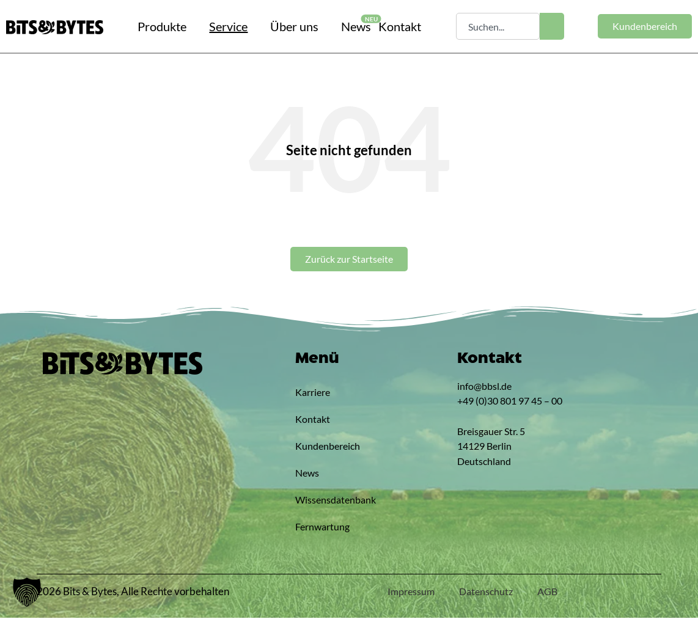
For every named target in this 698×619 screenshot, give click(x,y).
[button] (27, 592)
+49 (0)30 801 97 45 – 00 (509, 402)
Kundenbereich (322, 447)
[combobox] (498, 26)
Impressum (411, 592)
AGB (547, 592)
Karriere (312, 393)
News (307, 474)
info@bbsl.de (484, 387)
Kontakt (312, 420)
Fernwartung (322, 527)
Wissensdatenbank (322, 501)
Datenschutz (486, 592)
